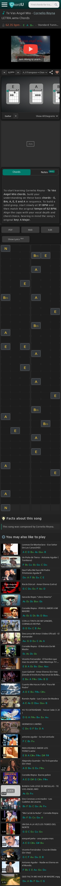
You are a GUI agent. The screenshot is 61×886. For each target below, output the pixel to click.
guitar (8, 116)
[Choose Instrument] (15, 115)
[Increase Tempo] (18, 72)
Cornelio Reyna (44, 13)
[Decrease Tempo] (4, 72)
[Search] (56, 4)
